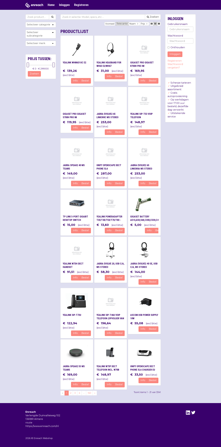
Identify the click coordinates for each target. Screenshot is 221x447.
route (28, 422)
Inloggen (64, 5)
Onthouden (176, 47)
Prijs (144, 23)
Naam (134, 23)
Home (51, 5)
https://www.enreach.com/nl (42, 426)
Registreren (81, 5)
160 (89, 393)
